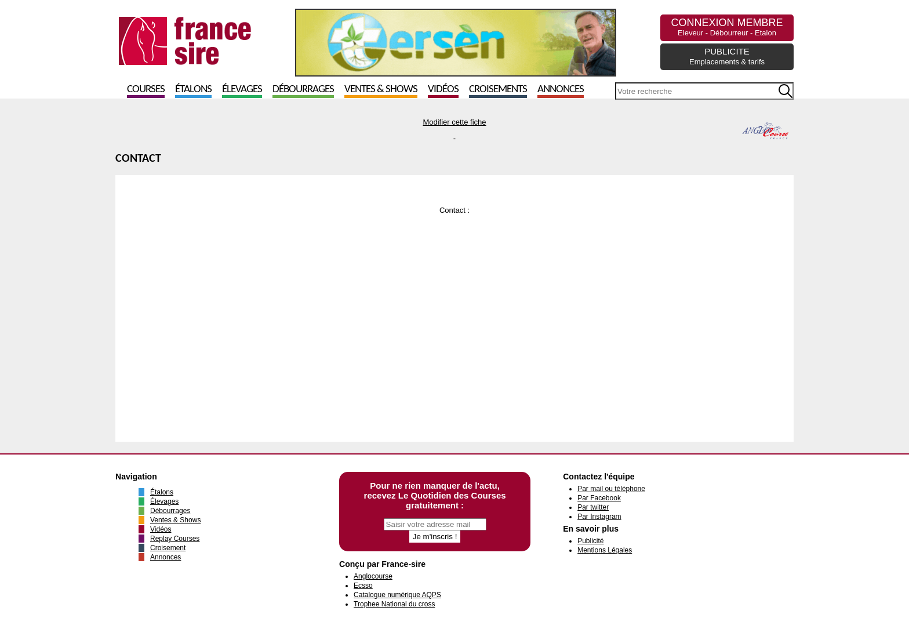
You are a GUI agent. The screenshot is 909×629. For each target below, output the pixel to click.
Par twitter (593, 507)
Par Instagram (599, 516)
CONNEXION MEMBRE (727, 27)
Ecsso (363, 585)
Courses (146, 89)
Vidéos (443, 89)
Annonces (560, 89)
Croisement (168, 548)
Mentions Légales (604, 550)
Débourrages (303, 89)
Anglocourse (373, 576)
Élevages (242, 89)
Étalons (193, 89)
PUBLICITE (727, 56)
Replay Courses (174, 539)
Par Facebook (599, 498)
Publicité (590, 541)
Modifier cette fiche (454, 122)
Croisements (498, 89)
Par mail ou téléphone (611, 489)
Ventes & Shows (380, 89)
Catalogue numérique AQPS (397, 595)
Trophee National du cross (394, 604)
